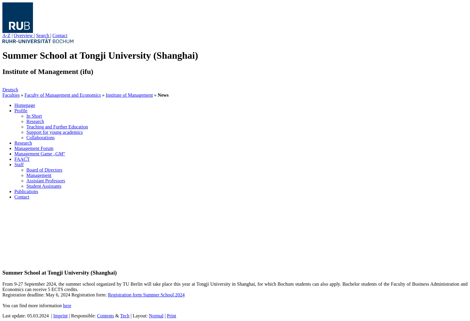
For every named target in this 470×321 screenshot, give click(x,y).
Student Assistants (43, 186)
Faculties (11, 95)
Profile (21, 110)
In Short (34, 116)
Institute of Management (129, 95)
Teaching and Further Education (57, 126)
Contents (105, 315)
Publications (26, 191)
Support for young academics (54, 132)
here (67, 305)
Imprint (60, 315)
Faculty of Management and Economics (63, 95)
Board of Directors (44, 169)
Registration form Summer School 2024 (146, 294)
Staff (19, 164)
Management (39, 175)
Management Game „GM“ (39, 153)
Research (35, 121)
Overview (24, 35)
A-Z (6, 35)
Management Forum (33, 148)
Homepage (24, 105)
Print (171, 315)
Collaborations (40, 137)
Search (43, 35)
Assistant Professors (45, 180)
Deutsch (10, 89)
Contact (59, 35)
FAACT (22, 159)
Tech (124, 315)
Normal (156, 315)
